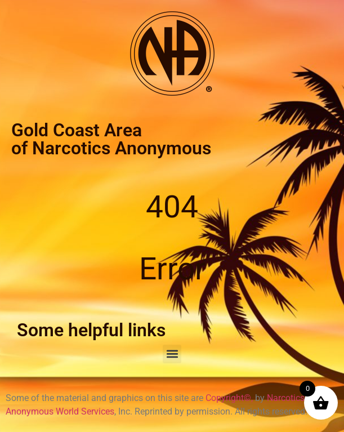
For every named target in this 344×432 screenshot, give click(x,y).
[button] (172, 354)
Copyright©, (230, 398)
